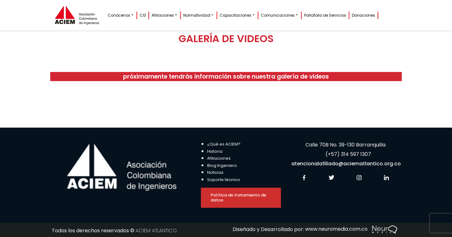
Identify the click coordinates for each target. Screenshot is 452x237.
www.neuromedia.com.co (351, 229)
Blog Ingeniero (222, 165)
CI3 (143, 15)
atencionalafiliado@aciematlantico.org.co (346, 163)
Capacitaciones (237, 15)
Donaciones (363, 15)
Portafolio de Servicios (325, 15)
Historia (215, 151)
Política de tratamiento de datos (238, 197)
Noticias (215, 172)
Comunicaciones (280, 15)
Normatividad (198, 15)
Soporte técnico (223, 180)
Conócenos (121, 15)
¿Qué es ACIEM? (223, 144)
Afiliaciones (165, 15)
